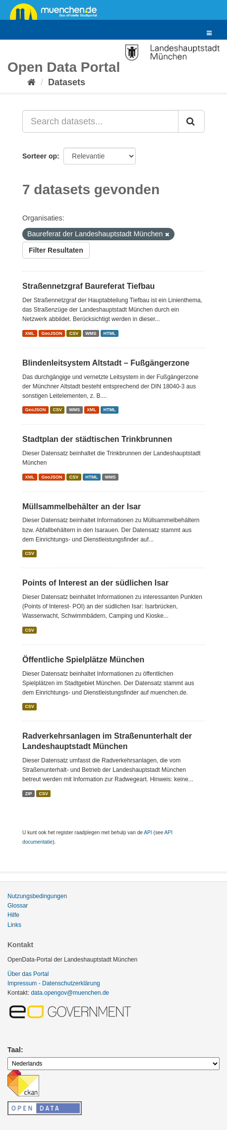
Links (14, 924)
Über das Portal (28, 973)
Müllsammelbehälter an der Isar (81, 506)
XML (29, 333)
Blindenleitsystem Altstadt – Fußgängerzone (105, 363)
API (148, 832)
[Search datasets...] (100, 121)
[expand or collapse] (209, 33)
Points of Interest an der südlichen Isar (95, 583)
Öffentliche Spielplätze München (83, 659)
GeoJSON (52, 333)
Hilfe (13, 915)
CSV (74, 333)
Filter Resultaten (56, 250)
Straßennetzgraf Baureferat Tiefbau (88, 286)
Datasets (66, 82)
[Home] (31, 82)
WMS (90, 333)
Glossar (17, 905)
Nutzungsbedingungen (37, 896)
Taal (14, 1050)
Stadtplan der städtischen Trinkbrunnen (97, 439)
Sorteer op (39, 156)
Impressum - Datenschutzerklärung (53, 983)
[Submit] (191, 121)
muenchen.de (57, 11)
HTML (109, 333)
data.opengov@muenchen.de (70, 992)
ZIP (28, 793)
